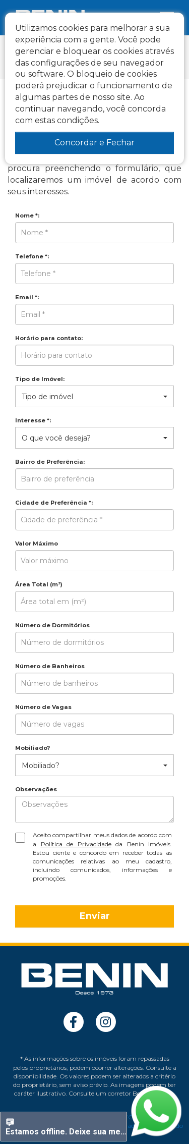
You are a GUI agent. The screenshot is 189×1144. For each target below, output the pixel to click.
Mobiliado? (32, 747)
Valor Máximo (36, 543)
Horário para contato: (49, 338)
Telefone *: (32, 256)
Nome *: (27, 215)
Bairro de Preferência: (50, 461)
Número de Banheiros (50, 666)
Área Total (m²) (38, 584)
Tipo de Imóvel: (40, 379)
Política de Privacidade (76, 844)
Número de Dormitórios (52, 625)
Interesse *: (33, 420)
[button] (94, 396)
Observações (36, 789)
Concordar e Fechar (94, 142)
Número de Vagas (43, 707)
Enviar (95, 915)
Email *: (27, 297)
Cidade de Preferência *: (54, 502)
